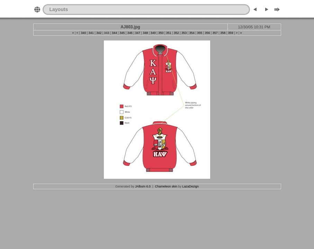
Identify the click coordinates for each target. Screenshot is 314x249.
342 (98, 33)
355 (199, 33)
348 (145, 33)
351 (168, 33)
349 (153, 33)
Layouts (59, 9)
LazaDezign (190, 186)
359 (230, 33)
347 (137, 33)
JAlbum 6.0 (143, 186)
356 (207, 33)
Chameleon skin (166, 186)
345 (122, 33)
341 (91, 33)
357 (215, 33)
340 (83, 33)
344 (114, 33)
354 (192, 33)
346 (130, 33)
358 (222, 33)
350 (160, 33)
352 (176, 33)
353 (184, 33)
